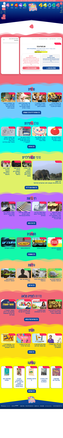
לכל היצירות (31, 147)
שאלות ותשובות (22, 406)
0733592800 (42, 406)
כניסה (4, 3)
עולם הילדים (59, 38)
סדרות (58, 6)
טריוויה (12, 5)
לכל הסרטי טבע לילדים (31, 188)
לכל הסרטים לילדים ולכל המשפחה (31, 113)
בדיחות (16, 6)
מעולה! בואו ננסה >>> (51, 68)
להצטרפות (3, 8)
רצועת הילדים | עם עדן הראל (43, 38)
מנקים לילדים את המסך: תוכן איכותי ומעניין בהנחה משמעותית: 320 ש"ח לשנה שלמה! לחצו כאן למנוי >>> (31, 0)
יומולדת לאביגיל (34, 38)
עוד (7, 6)
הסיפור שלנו (4, 12)
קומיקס (45, 6)
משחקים (53, 6)
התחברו (38, 50)
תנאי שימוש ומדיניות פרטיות (29, 406)
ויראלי (20, 6)
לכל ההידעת (31, 285)
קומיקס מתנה (3, 18)
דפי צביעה (24, 6)
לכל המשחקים (31, 254)
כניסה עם (4, 6)
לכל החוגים (31, 352)
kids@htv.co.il (36, 406)
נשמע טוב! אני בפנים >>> (31, 68)
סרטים (49, 6)
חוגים (40, 6)
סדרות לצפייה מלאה (52, 38)
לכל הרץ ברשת (31, 223)
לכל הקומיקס (31, 391)
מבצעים (4, 15)
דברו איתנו (1, 12)
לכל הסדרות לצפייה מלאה (31, 319)
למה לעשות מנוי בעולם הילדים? (61, 9)
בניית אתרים (13, 406)
